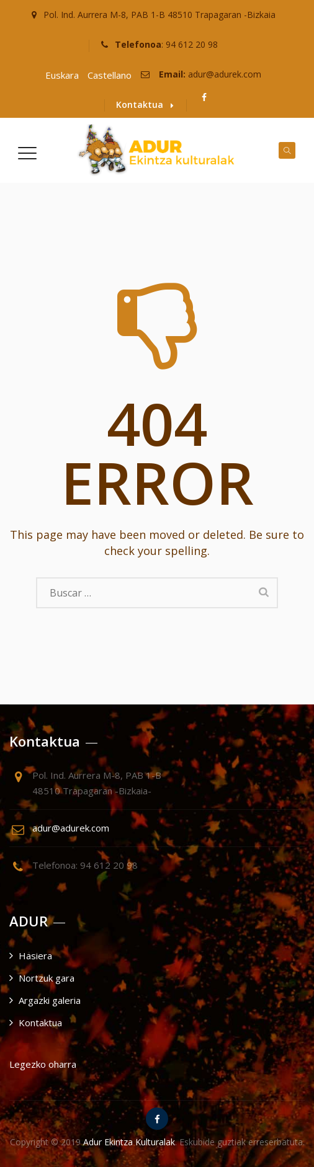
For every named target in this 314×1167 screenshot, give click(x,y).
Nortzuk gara (46, 978)
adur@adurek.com (224, 74)
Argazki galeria (50, 1000)
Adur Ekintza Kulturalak (129, 1142)
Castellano (109, 75)
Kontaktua (145, 104)
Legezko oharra (42, 1064)
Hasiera (35, 955)
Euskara (62, 75)
